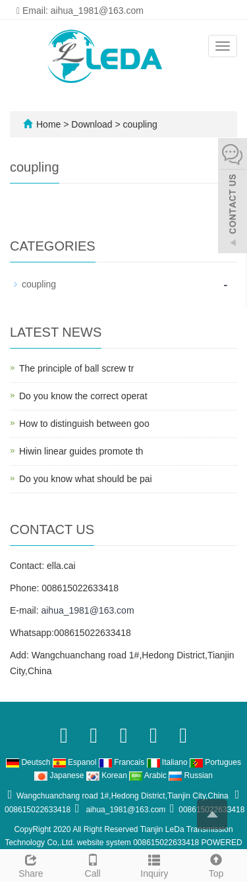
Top (216, 864)
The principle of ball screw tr (76, 368)
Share (31, 864)
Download (93, 124)
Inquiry (155, 864)
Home (48, 124)
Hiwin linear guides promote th (81, 451)
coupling (139, 124)
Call (93, 864)
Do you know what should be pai (85, 479)
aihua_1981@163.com (87, 610)
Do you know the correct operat (83, 396)
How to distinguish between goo (84, 423)
